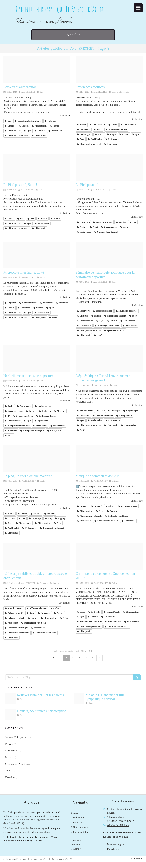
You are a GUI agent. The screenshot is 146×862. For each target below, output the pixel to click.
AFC (70, 859)
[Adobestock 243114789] (10, 698)
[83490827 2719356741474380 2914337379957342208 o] (36, 167)
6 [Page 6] (79, 657)
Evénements (11, 750)
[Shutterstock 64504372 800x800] (109, 556)
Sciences (9, 757)
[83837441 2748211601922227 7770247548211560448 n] (36, 69)
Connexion (137, 858)
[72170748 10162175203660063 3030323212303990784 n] (109, 255)
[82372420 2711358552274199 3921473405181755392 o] (109, 167)
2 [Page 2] (53, 657)
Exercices (10, 777)
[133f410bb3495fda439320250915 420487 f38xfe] (79, 698)
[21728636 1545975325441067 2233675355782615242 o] (36, 556)
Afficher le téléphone (118, 825)
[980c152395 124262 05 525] (109, 358)
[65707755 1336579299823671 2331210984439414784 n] (36, 458)
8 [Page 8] (93, 657)
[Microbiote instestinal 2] (36, 255)
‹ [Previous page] (40, 658)
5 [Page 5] (73, 657)
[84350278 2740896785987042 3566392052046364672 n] (109, 69)
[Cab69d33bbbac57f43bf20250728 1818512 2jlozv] (10, 714)
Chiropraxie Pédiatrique (17, 763)
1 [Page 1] (46, 657)
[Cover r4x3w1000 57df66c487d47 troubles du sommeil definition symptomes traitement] (109, 458)
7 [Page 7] (86, 657)
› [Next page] (106, 658)
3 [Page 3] (60, 657)
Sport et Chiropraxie (15, 737)
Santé (8, 770)
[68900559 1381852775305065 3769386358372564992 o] (36, 358)
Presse (8, 744)
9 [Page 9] (99, 657)
